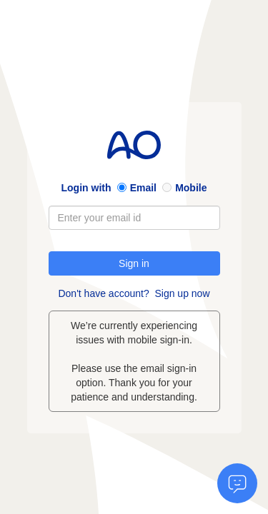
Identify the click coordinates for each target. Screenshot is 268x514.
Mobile (191, 187)
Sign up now (181, 293)
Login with (86, 187)
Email (143, 187)
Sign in (134, 263)
